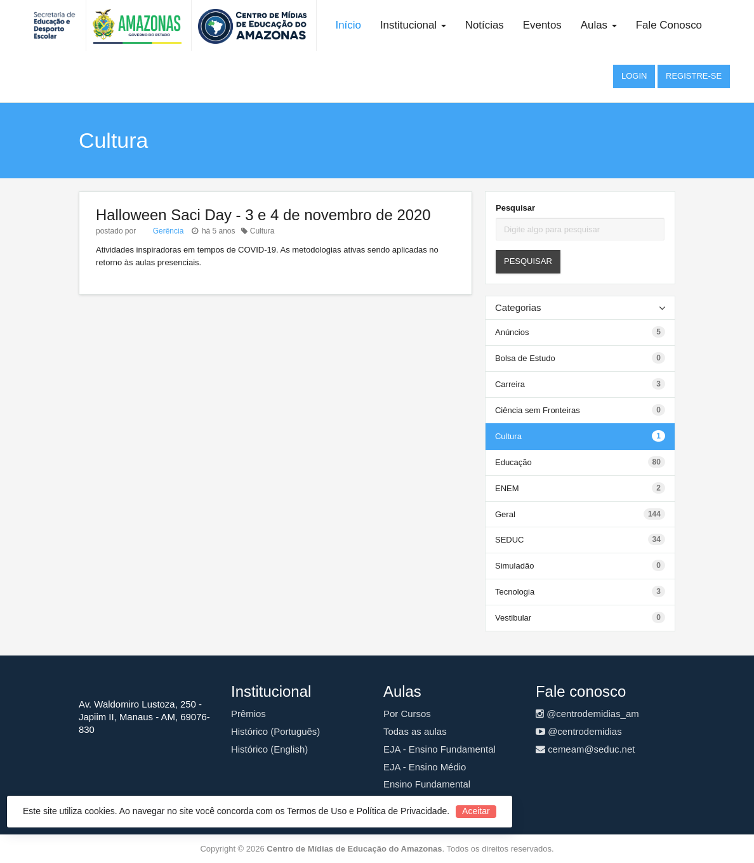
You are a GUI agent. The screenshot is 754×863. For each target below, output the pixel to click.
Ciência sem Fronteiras (537, 410)
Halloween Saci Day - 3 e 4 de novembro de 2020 (263, 214)
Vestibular (513, 618)
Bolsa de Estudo (525, 358)
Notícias (484, 25)
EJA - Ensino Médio (424, 766)
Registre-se (694, 76)
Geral (505, 514)
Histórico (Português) (275, 731)
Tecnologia (514, 591)
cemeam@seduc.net (585, 749)
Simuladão (514, 565)
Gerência (166, 231)
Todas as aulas (415, 731)
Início (348, 25)
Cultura (508, 436)
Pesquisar (515, 208)
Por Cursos (407, 713)
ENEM (507, 488)
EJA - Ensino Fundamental (439, 749)
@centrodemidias (579, 731)
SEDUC (509, 539)
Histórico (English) (269, 749)
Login (634, 76)
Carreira (510, 384)
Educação (513, 462)
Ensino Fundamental (426, 784)
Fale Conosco (669, 25)
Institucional (413, 25)
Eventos (542, 25)
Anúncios (512, 332)
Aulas (599, 25)
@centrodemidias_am (587, 713)
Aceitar (476, 811)
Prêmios (248, 713)
